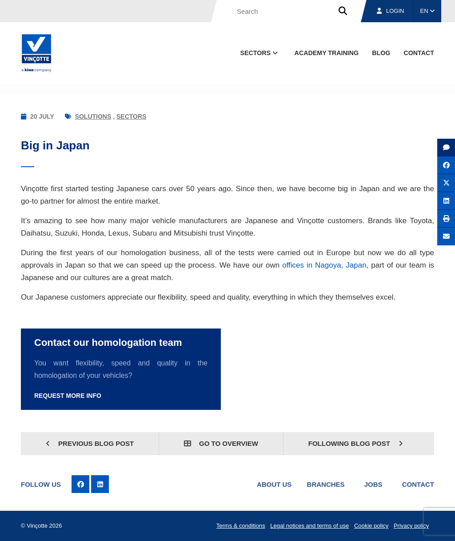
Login (390, 11)
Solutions (93, 116)
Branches (326, 484)
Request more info (67, 395)
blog (381, 52)
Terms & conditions (240, 525)
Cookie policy (371, 525)
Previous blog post (90, 443)
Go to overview (221, 443)
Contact (418, 484)
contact (418, 52)
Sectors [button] (259, 52)
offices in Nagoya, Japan (322, 265)
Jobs (373, 484)
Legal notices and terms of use (309, 525)
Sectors (131, 116)
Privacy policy (411, 525)
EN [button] (427, 11)
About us (274, 484)
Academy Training (327, 52)
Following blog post (355, 443)
